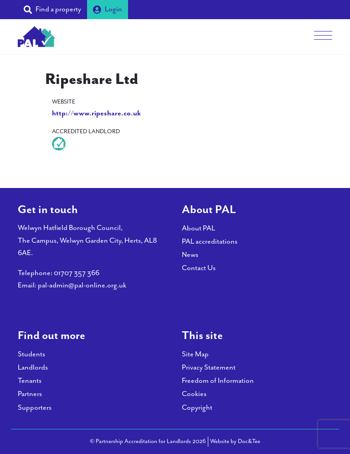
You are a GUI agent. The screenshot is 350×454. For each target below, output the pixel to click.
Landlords (33, 367)
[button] (52, 9)
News (190, 254)
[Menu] (323, 36)
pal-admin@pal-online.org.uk (82, 285)
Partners (30, 394)
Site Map (195, 354)
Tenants (29, 380)
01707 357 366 (76, 273)
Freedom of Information (218, 380)
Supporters (34, 407)
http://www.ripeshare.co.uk (96, 113)
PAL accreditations (209, 241)
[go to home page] (36, 35)
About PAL (198, 228)
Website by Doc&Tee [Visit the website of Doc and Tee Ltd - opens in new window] (235, 441)
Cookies (194, 394)
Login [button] (107, 9)
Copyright (197, 407)
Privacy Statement (209, 367)
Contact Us (199, 268)
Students (31, 354)
